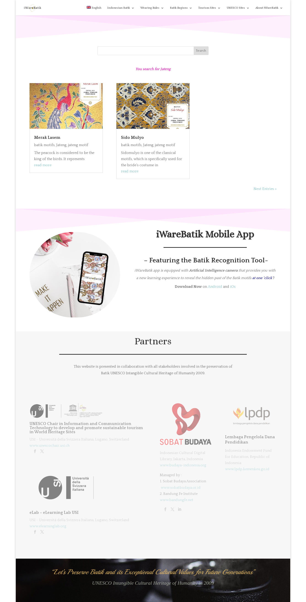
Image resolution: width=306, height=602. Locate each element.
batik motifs (44, 145)
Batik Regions (179, 7)
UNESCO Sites (236, 7)
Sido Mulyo (132, 137)
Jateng (61, 145)
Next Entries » (265, 189)
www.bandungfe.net (176, 500)
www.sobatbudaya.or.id (181, 488)
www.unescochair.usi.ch (50, 446)
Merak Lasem (47, 137)
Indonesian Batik (118, 7)
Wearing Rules (149, 7)
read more (42, 165)
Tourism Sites (207, 7)
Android (215, 287)
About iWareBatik (266, 7)
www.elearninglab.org (48, 526)
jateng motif (78, 145)
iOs (233, 287)
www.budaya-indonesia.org (183, 465)
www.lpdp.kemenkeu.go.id (247, 469)
